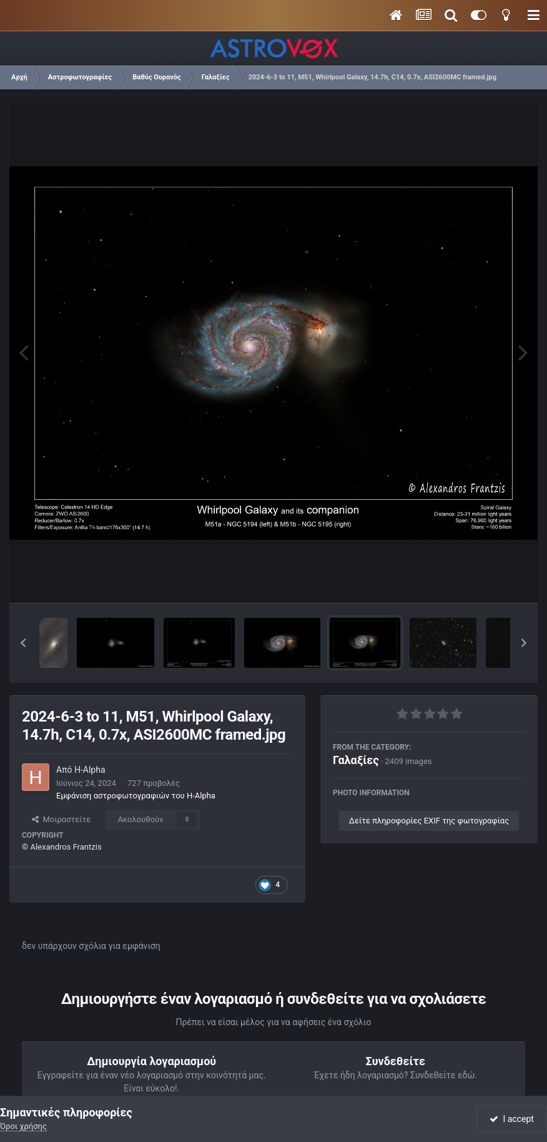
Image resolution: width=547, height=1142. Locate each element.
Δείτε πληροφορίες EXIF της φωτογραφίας (429, 820)
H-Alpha (90, 770)
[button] (23, 643)
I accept (511, 1119)
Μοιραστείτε (61, 819)
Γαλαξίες (356, 760)
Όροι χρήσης (23, 1126)
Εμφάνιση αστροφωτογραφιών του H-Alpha (135, 795)
